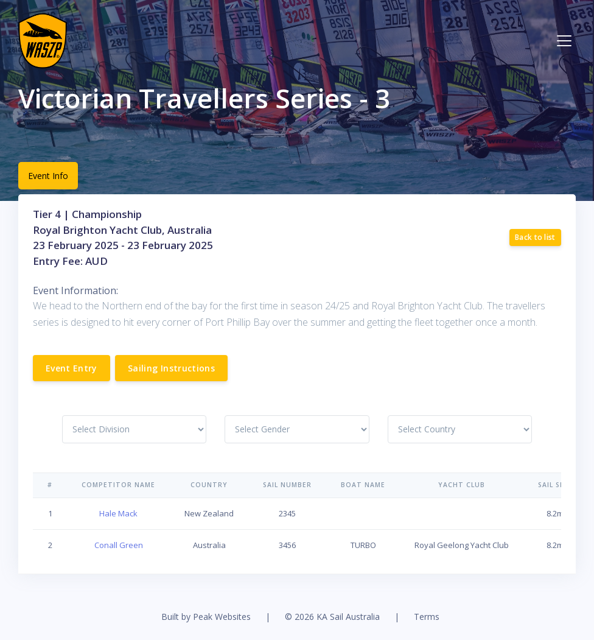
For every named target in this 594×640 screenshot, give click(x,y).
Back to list (535, 237)
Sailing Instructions (171, 368)
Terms (426, 616)
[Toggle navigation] (564, 41)
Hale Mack (118, 513)
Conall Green (118, 545)
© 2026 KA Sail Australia (332, 616)
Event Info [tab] (48, 175)
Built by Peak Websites (206, 616)
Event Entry (71, 368)
